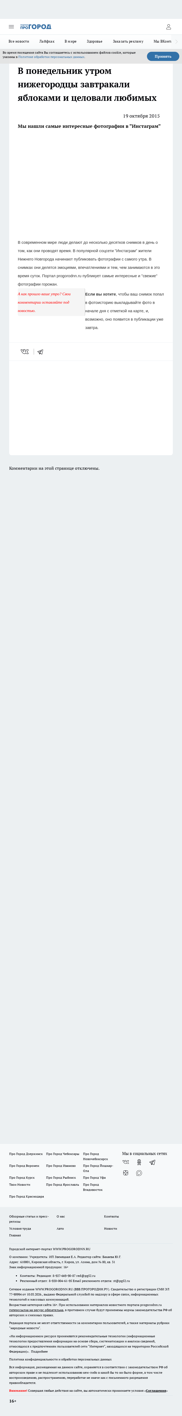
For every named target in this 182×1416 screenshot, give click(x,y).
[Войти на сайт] (168, 26)
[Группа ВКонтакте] (125, 1162)
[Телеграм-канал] (152, 1162)
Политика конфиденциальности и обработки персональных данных (60, 1359)
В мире (71, 41)
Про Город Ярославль (62, 1184)
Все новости (19, 41)
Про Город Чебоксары (62, 1154)
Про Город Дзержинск (26, 1154)
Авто (60, 1228)
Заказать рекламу (128, 41)
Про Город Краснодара (26, 1196)
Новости (110, 1228)
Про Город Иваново (61, 1166)
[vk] (25, 351)
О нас (61, 1216)
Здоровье (94, 41)
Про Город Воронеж (24, 1166)
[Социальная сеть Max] (139, 1173)
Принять (163, 56)
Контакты (111, 1216)
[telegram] (42, 351)
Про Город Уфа (94, 1177)
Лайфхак (46, 41)
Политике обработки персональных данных (51, 57)
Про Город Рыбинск (61, 1177)
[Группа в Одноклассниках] (139, 1162)
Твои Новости (19, 1184)
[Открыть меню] (11, 26)
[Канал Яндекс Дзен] (125, 1173)
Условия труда (20, 1228)
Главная (15, 1235)
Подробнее (39, 1351)
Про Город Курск (22, 1177)
